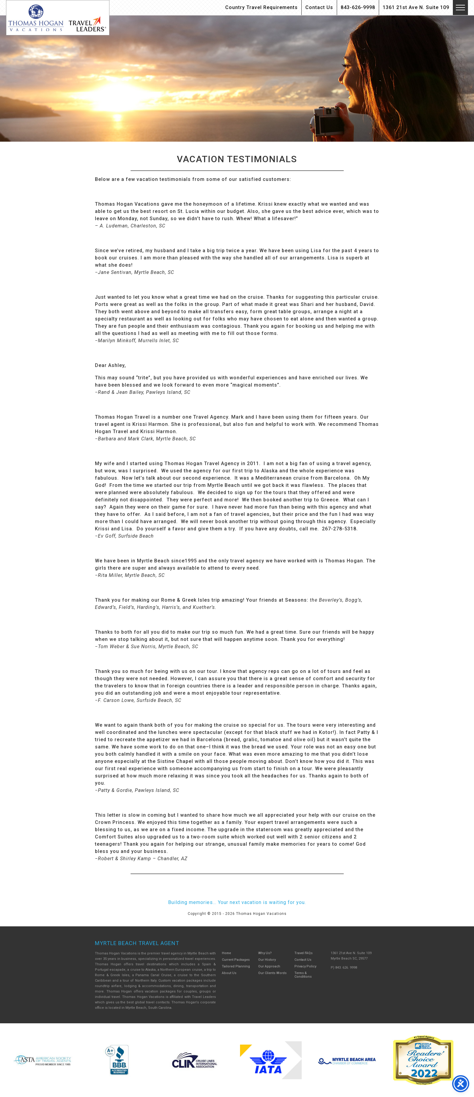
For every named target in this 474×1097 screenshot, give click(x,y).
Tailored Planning (236, 966)
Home (226, 953)
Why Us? (265, 953)
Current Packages (236, 960)
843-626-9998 (358, 7)
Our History (267, 960)
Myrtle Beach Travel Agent (137, 943)
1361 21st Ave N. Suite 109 (416, 7)
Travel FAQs (303, 953)
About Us (229, 973)
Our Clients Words (272, 973)
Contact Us (319, 7)
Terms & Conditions (303, 975)
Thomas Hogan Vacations (57, 17)
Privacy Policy (305, 966)
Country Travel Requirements (261, 7)
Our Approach (269, 966)
